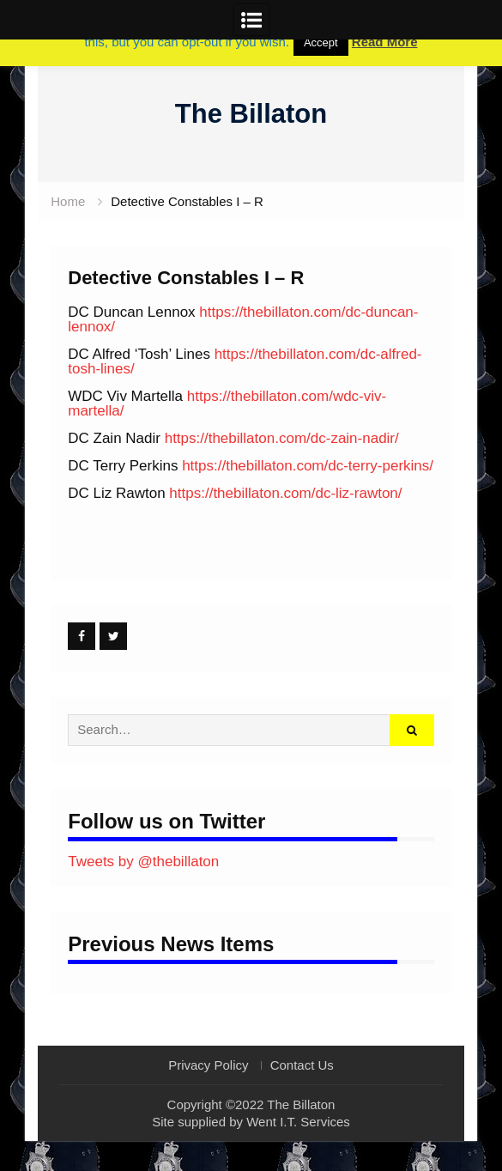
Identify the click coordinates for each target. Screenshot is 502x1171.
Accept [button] (321, 42)
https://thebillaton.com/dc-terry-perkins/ (307, 466)
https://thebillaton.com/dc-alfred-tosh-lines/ (244, 361)
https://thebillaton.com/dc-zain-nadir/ (282, 438)
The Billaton (251, 114)
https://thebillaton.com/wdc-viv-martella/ (227, 403)
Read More (385, 41)
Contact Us (302, 1065)
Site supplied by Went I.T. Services (251, 1121)
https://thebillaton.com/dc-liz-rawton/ (285, 493)
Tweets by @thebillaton (143, 861)
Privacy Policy (208, 1065)
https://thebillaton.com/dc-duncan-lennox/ (243, 319)
